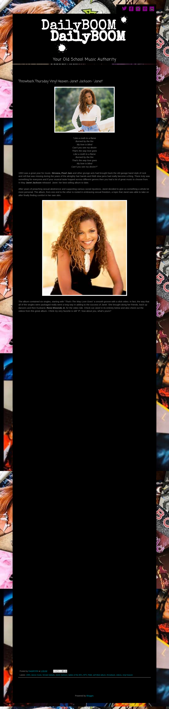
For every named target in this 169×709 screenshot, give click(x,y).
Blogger (89, 696)
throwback (111, 675)
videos (118, 675)
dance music (36, 675)
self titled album (99, 675)
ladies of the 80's (75, 675)
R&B (90, 675)
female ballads (49, 675)
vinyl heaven (127, 675)
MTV (85, 675)
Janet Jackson (61, 675)
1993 (28, 675)
